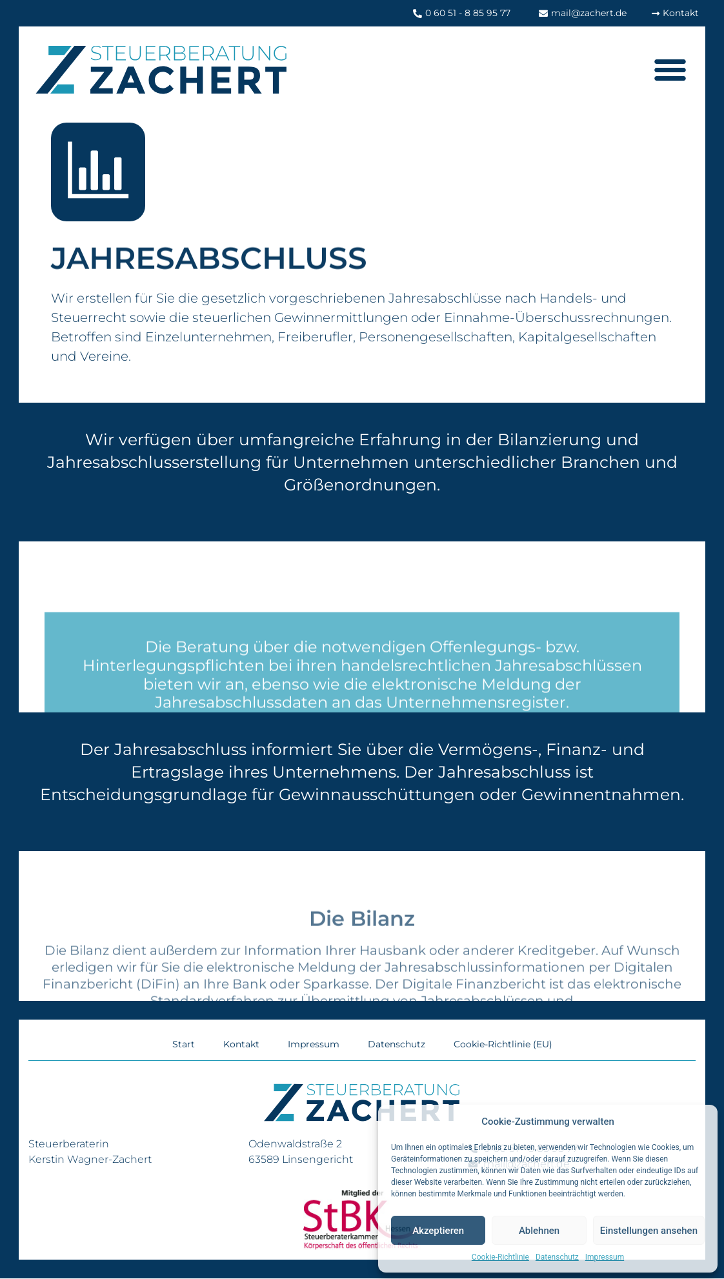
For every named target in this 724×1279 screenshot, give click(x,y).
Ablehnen (539, 1230)
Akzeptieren (438, 1230)
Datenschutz (557, 1257)
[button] (669, 70)
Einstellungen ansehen (649, 1230)
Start (183, 1045)
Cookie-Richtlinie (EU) (503, 1045)
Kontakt (241, 1045)
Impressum (604, 1257)
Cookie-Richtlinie (500, 1257)
